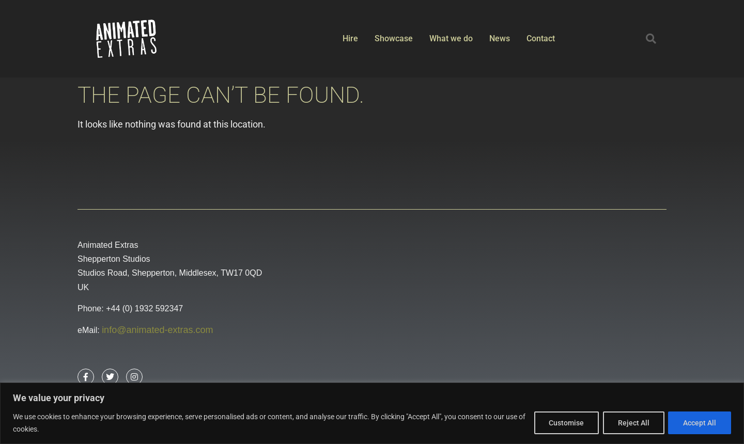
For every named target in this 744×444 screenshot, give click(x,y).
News (499, 38)
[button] (651, 38)
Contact (540, 38)
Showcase (394, 38)
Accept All (699, 423)
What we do (451, 38)
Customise (565, 423)
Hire (350, 38)
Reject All (633, 423)
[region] (372, 413)
